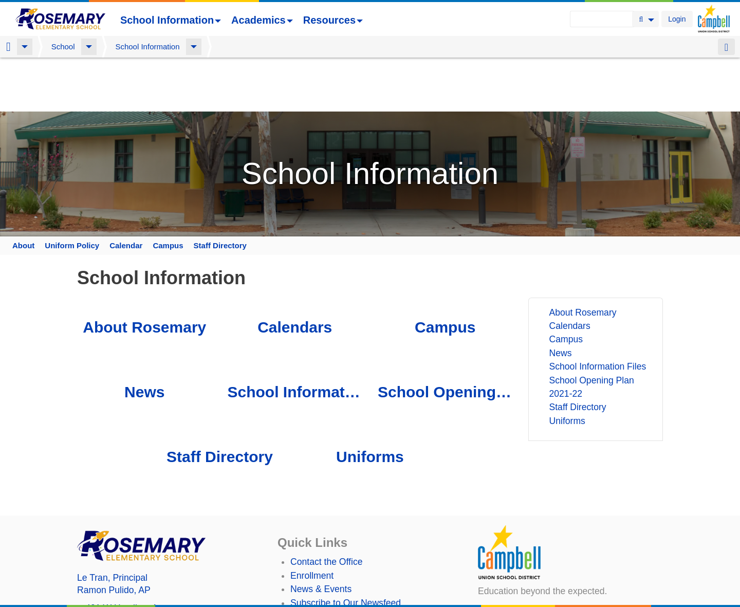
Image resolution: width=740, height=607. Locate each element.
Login (677, 19)
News (144, 340)
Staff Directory (220, 194)
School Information (170, 20)
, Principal (112, 526)
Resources (333, 20)
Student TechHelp (326, 579)
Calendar (125, 194)
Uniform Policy (72, 194)
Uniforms (370, 405)
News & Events (320, 537)
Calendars (294, 275)
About (23, 194)
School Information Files (294, 340)
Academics (262, 20)
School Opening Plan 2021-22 (445, 340)
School (63, 46)
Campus (168, 194)
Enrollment (312, 524)
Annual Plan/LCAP (327, 597)
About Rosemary (144, 275)
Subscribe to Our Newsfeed (345, 551)
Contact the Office (326, 511)
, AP (114, 539)
